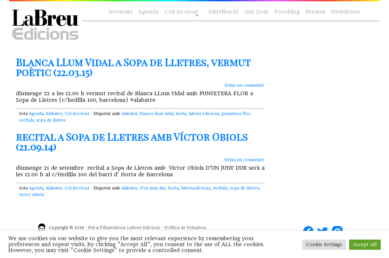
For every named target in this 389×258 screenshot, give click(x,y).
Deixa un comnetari (244, 85)
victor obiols (31, 194)
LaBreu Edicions (143, 227)
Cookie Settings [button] (324, 244)
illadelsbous (114, 227)
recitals (26, 120)
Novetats (120, 12)
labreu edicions (204, 113)
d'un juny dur (153, 188)
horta (181, 113)
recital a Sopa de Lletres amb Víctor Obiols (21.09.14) (132, 141)
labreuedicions (195, 188)
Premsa (315, 12)
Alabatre (54, 113)
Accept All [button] (365, 244)
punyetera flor (235, 113)
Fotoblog (287, 12)
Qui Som (257, 12)
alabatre (129, 113)
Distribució (224, 12)
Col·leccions (180, 12)
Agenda (148, 12)
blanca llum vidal (156, 113)
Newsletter (345, 12)
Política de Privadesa (185, 227)
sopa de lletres (50, 120)
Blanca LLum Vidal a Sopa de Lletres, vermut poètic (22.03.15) (133, 67)
